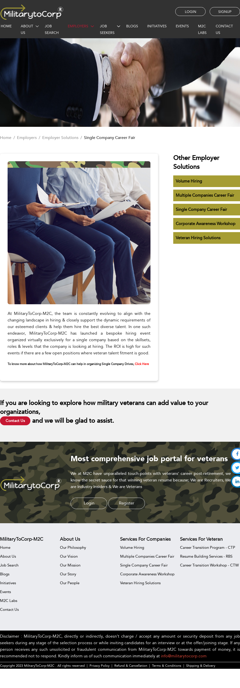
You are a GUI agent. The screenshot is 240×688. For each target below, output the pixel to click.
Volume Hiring (189, 181)
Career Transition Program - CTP (207, 547)
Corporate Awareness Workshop (205, 223)
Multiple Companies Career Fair (205, 195)
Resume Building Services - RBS (206, 556)
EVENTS (182, 26)
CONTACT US (224, 29)
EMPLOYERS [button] (78, 26)
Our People (69, 583)
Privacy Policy (100, 665)
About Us (8, 556)
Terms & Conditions (166, 665)
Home (5, 137)
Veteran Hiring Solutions (198, 238)
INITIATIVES (157, 26)
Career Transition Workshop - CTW (209, 565)
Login (89, 502)
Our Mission (70, 565)
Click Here (142, 363)
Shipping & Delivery (200, 665)
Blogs (4, 574)
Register (126, 502)
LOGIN (190, 11)
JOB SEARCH (52, 29)
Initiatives (8, 583)
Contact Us (15, 420)
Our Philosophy (73, 547)
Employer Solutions (60, 137)
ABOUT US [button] (27, 29)
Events (5, 592)
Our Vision (69, 556)
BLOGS (132, 26)
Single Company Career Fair (201, 209)
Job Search (9, 565)
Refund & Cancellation (130, 665)
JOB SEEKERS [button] (107, 29)
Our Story (68, 574)
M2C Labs (202, 29)
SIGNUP (224, 11)
